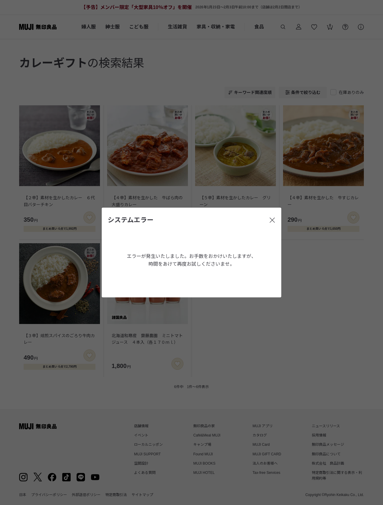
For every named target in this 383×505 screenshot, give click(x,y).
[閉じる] (272, 220)
